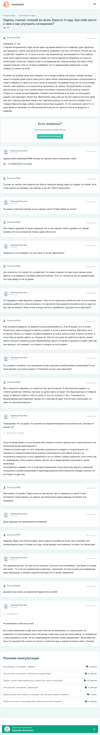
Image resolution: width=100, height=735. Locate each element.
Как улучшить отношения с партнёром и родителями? (27, 673)
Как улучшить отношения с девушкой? (20, 687)
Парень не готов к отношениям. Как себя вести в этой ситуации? (32, 701)
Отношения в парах (27, 16)
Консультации (9, 16)
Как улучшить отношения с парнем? (19, 666)
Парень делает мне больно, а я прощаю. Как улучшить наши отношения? (36, 694)
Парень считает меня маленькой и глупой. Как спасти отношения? (33, 680)
